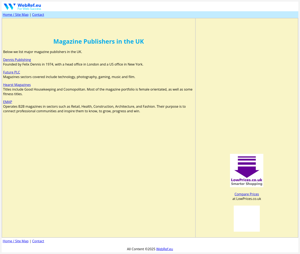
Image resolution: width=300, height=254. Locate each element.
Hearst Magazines (17, 84)
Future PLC (11, 72)
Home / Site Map (16, 14)
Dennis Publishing (17, 59)
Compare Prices (247, 194)
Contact (38, 14)
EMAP (7, 102)
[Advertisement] (98, 25)
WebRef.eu (164, 249)
